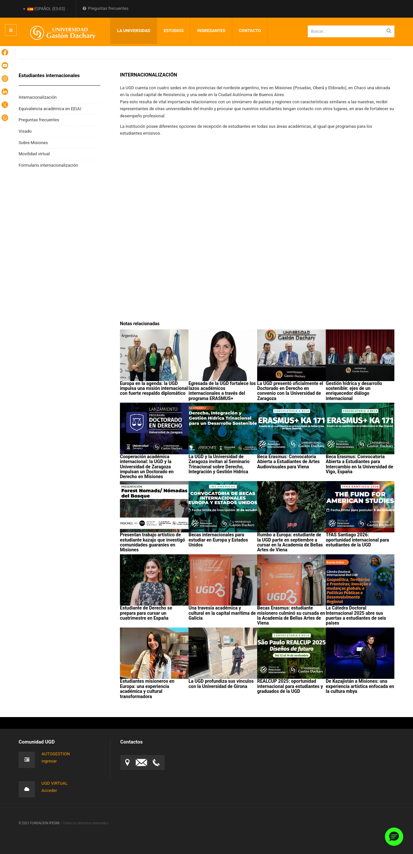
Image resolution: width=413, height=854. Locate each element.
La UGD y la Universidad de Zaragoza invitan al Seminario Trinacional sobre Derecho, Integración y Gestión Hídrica (219, 464)
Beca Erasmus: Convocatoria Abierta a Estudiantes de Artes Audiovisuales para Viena (288, 461)
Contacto (250, 30)
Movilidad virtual (34, 153)
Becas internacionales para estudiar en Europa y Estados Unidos (218, 539)
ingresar (49, 761)
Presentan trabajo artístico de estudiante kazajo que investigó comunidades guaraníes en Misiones (152, 542)
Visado (25, 131)
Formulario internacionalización (48, 165)
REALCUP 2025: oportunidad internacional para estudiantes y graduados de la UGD (290, 686)
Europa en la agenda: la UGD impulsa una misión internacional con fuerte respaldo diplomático (154, 388)
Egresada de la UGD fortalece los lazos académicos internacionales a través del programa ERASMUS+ (222, 391)
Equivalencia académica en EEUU (50, 108)
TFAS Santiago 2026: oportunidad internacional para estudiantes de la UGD (357, 539)
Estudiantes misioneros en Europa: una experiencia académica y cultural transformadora (147, 688)
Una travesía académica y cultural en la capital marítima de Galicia (222, 613)
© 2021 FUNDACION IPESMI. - (41, 823)
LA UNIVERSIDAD (133, 30)
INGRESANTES (211, 30)
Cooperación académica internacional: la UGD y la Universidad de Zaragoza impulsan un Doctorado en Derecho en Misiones (146, 466)
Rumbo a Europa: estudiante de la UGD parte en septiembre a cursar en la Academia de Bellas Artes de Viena (290, 542)
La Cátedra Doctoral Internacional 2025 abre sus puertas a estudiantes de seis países (356, 615)
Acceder (49, 790)
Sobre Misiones (33, 142)
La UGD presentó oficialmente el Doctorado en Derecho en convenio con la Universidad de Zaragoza (290, 391)
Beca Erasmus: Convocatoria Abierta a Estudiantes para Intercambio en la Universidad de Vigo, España (359, 464)
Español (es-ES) (44, 9)
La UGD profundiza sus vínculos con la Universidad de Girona (221, 683)
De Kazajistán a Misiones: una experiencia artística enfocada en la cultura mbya (360, 686)
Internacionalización (38, 97)
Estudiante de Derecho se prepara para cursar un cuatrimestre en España (146, 613)
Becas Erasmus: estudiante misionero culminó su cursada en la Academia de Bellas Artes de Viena (291, 615)
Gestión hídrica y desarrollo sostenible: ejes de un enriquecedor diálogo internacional (354, 391)
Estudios (174, 30)
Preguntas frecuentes (105, 8)
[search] (351, 31)
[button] (394, 837)
